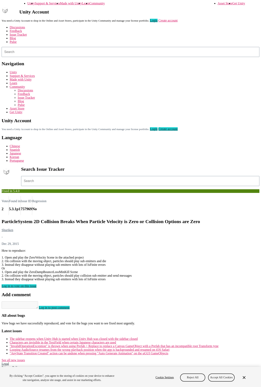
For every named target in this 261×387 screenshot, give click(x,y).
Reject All (193, 377)
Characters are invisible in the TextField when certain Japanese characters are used (63, 343)
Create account (168, 20)
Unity (31, 3)
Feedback (16, 31)
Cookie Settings (165, 377)
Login (154, 20)
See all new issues (13, 361)
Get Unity (238, 3)
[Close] (244, 377)
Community (97, 3)
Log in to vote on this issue (19, 286)
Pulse (13, 41)
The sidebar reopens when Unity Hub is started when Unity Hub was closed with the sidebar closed (74, 340)
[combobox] (130, 52)
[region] (130, 377)
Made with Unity (71, 3)
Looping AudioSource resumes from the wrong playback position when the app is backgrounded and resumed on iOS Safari (89, 351)
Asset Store (225, 3)
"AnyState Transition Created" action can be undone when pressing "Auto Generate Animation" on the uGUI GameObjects (89, 354)
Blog (13, 38)
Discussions (17, 27)
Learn (85, 3)
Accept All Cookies (221, 377)
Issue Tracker (18, 34)
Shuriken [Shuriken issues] (7, 230)
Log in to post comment (58, 308)
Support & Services (47, 3)
